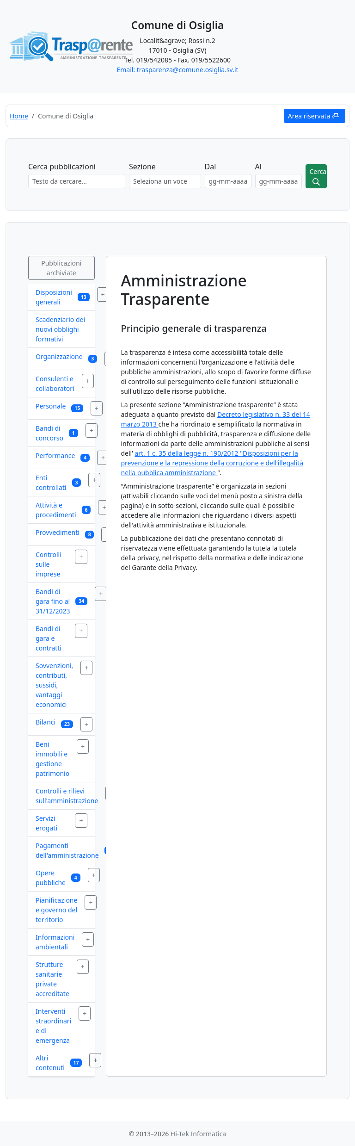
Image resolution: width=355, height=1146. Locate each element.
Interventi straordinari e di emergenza (53, 1026)
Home (19, 116)
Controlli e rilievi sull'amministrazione (67, 796)
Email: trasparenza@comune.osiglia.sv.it (177, 69)
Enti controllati (51, 482)
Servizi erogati (46, 823)
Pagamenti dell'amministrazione (67, 850)
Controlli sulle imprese (48, 564)
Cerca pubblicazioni (62, 166)
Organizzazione (59, 356)
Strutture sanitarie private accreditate (52, 979)
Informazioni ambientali (55, 942)
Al (258, 166)
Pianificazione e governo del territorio (56, 910)
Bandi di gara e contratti (48, 638)
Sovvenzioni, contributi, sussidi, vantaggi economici (54, 685)
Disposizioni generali (54, 297)
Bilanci (45, 722)
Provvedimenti (58, 532)
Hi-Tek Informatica (198, 1133)
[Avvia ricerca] (316, 176)
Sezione (142, 166)
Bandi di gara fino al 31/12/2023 (53, 601)
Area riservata (313, 116)
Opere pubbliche (51, 877)
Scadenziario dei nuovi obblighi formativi (60, 329)
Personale (51, 406)
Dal (210, 166)
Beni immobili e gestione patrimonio (52, 759)
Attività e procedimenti (56, 510)
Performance (55, 455)
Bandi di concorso (49, 433)
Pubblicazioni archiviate (61, 268)
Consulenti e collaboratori (55, 383)
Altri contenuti (50, 1062)
